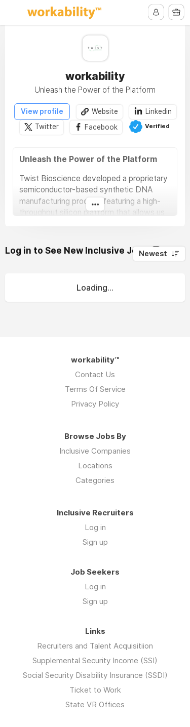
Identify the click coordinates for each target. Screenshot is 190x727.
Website (105, 111)
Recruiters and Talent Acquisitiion (95, 646)
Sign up (95, 542)
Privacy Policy (95, 404)
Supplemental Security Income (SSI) (95, 660)
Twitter (47, 127)
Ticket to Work (95, 690)
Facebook (101, 127)
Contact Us (95, 374)
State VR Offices (95, 704)
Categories (95, 480)
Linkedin (158, 111)
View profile (42, 111)
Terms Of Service (95, 389)
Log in (95, 527)
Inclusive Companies (95, 451)
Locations (95, 465)
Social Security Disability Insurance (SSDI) (95, 675)
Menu (13, 12)
